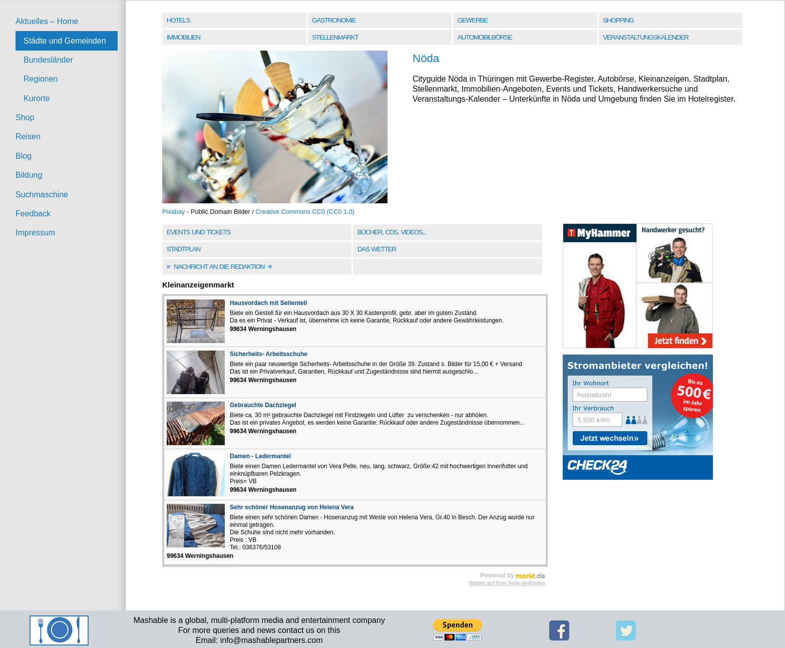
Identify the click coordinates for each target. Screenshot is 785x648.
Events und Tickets (199, 232)
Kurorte (37, 98)
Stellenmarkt (335, 37)
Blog (24, 156)
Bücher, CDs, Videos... (392, 232)
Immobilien (183, 37)
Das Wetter (376, 249)
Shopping (618, 20)
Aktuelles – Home (47, 21)
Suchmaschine (42, 194)
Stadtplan (183, 249)
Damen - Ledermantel (260, 456)
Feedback (33, 213)
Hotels (178, 20)
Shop (25, 117)
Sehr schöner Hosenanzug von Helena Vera (291, 507)
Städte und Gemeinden (65, 41)
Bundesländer (48, 60)
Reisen (28, 136)
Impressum (35, 232)
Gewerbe (473, 20)
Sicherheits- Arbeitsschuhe (268, 354)
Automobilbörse (485, 37)
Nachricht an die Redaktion (219, 266)
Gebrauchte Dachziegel (263, 405)
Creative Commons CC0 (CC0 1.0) (304, 211)
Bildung (29, 175)
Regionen (41, 79)
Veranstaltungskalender (645, 37)
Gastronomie (333, 20)
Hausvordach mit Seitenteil (268, 302)
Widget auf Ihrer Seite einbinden (507, 583)
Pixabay (173, 211)
